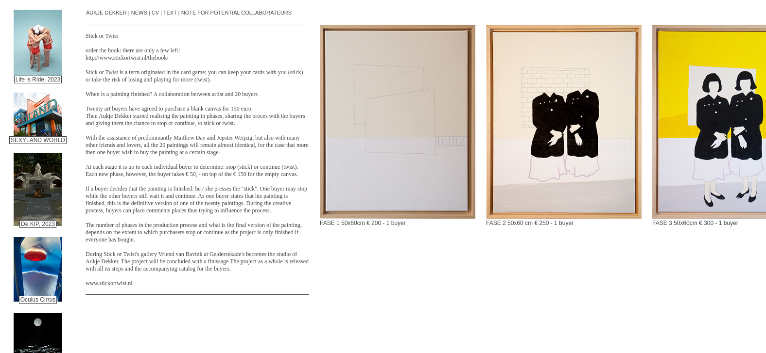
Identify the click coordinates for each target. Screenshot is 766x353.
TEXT (170, 13)
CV (155, 13)
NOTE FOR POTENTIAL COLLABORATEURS (236, 13)
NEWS (139, 13)
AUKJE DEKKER (106, 13)
